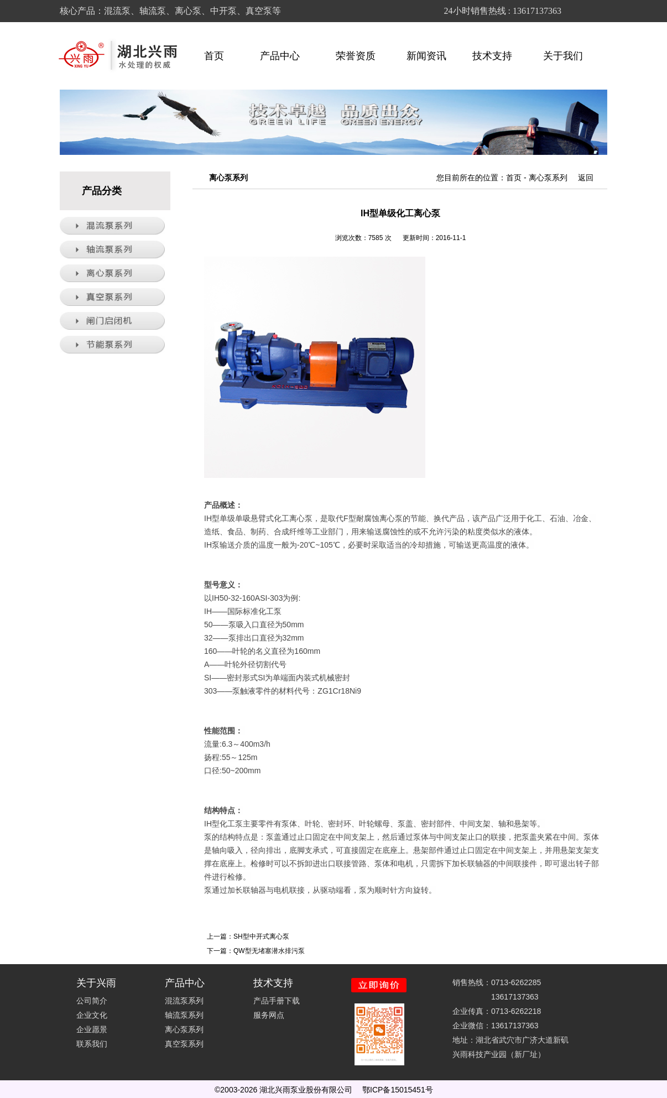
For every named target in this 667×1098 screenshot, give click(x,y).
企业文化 (91, 1015)
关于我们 (568, 55)
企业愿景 (91, 1029)
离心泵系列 (548, 177)
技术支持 (497, 55)
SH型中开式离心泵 (261, 936)
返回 (585, 177)
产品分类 (102, 190)
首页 (214, 55)
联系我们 (91, 1043)
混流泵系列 (184, 1000)
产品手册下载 (276, 1000)
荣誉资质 (356, 55)
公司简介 (91, 1000)
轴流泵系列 (184, 1015)
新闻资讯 (426, 55)
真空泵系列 (184, 1043)
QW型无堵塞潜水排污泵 (269, 951)
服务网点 (268, 1015)
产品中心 (285, 55)
